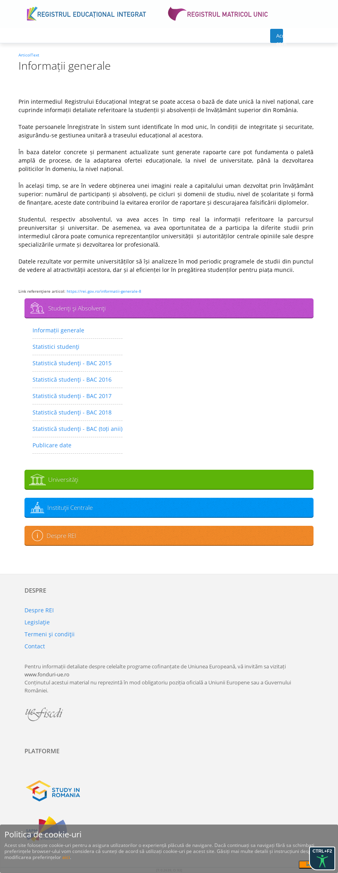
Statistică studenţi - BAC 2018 (72, 412)
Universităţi (63, 479)
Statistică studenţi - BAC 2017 (72, 396)
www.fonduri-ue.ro (46, 674)
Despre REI (61, 535)
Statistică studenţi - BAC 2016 (72, 379)
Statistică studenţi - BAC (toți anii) (77, 428)
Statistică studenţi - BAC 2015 (72, 363)
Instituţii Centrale (70, 507)
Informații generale (58, 330)
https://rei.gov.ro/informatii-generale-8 (104, 291)
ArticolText (28, 55)
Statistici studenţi (56, 346)
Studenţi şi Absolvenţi (77, 308)
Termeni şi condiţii (49, 634)
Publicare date (52, 445)
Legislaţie (37, 622)
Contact (34, 646)
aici (66, 857)
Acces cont (279, 37)
